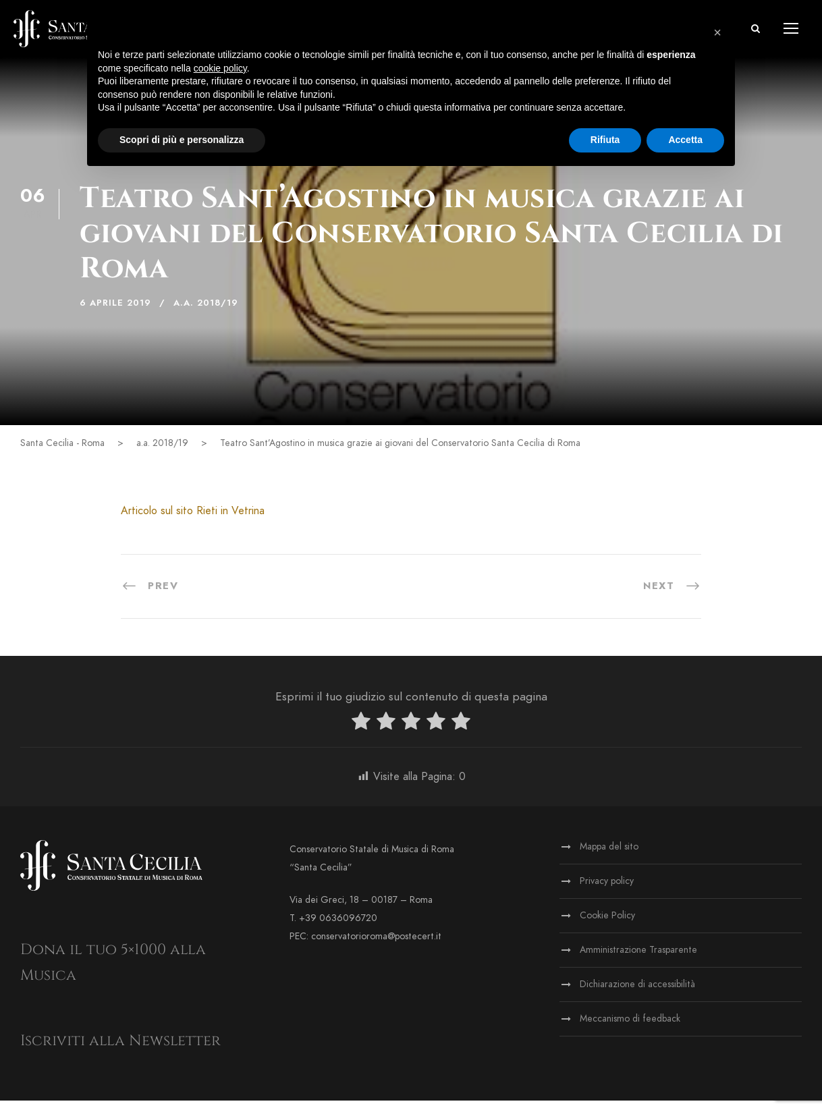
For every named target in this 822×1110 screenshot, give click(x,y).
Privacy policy (607, 890)
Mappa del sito (609, 856)
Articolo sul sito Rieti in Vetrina (193, 520)
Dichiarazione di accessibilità (637, 993)
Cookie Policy (607, 924)
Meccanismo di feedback (630, 1028)
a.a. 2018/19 (205, 312)
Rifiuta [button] (605, 139)
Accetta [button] (685, 139)
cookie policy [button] (220, 68)
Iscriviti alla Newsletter (120, 1050)
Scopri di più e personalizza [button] (181, 139)
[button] (755, 33)
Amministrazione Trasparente (638, 959)
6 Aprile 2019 (115, 312)
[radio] (361, 733)
